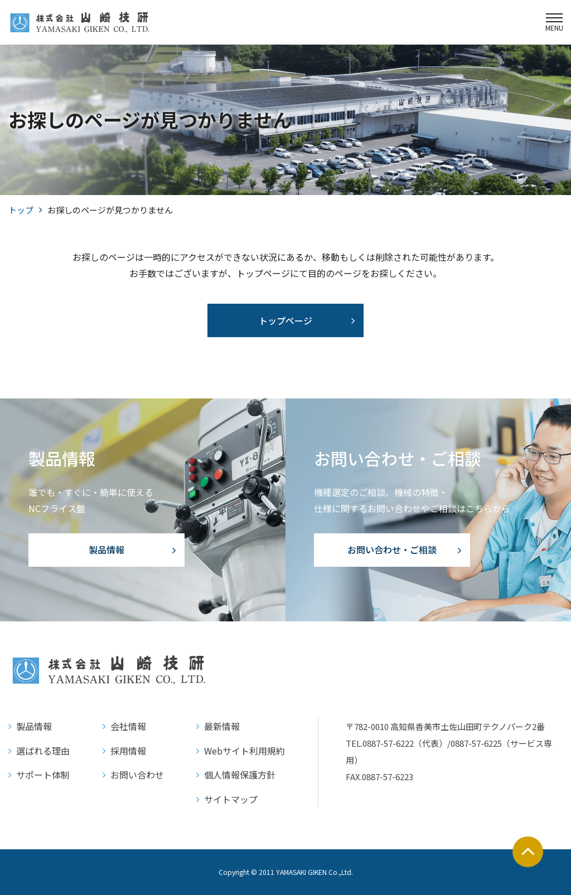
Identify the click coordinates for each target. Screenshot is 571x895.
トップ (20, 210)
